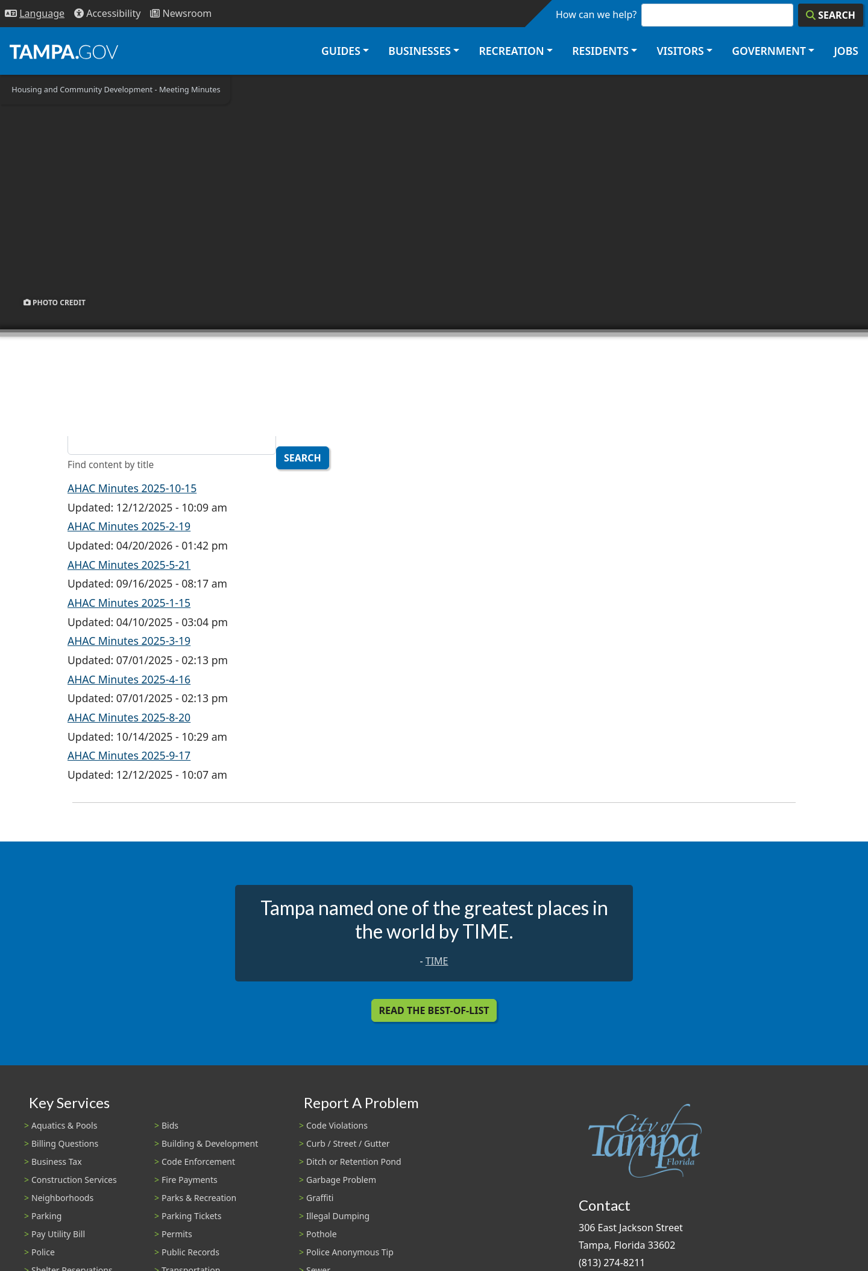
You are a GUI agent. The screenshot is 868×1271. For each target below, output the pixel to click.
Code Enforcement (198, 1161)
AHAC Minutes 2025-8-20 (129, 717)
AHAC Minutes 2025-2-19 (129, 526)
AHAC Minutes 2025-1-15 (129, 602)
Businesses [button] (419, 50)
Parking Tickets (191, 1216)
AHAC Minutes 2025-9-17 (129, 755)
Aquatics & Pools (64, 1125)
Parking (46, 1216)
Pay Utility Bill (58, 1234)
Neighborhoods (62, 1197)
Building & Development (210, 1143)
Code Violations (337, 1125)
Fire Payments (190, 1179)
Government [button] (769, 50)
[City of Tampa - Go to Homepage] (64, 51)
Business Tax (56, 1161)
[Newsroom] (180, 13)
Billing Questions (64, 1143)
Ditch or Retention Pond (353, 1161)
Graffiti (319, 1197)
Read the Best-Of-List (434, 1010)
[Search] (830, 15)
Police (43, 1252)
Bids (170, 1125)
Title (78, 422)
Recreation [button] (511, 50)
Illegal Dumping (338, 1216)
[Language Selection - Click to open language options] (34, 13)
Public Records (190, 1252)
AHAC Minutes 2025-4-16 (129, 679)
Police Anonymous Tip (350, 1252)
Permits (177, 1234)
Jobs (846, 50)
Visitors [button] (679, 50)
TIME (437, 961)
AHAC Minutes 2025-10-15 (132, 488)
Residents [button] (600, 50)
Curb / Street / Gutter (348, 1143)
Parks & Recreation (199, 1197)
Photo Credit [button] (55, 302)
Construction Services (74, 1179)
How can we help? (596, 14)
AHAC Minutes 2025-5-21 (129, 564)
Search (302, 457)
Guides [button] (340, 50)
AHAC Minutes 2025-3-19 (129, 640)
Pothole (321, 1234)
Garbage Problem (341, 1179)
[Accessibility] (107, 13)
